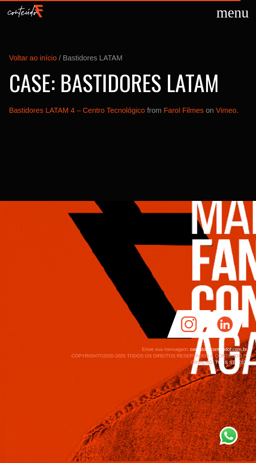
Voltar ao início (33, 58)
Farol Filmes (184, 110)
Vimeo (226, 110)
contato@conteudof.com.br (218, 349)
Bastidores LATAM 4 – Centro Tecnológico (77, 110)
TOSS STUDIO (231, 362)
